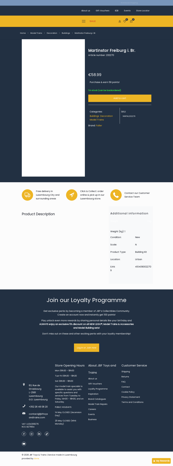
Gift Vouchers (95, 383)
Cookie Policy (128, 392)
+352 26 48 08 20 (38, 406)
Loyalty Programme (98, 388)
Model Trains (36, 33)
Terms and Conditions (132, 402)
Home (23, 33)
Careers (92, 409)
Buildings (66, 33)
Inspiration (93, 394)
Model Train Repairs (97, 404)
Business (92, 419)
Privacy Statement (131, 397)
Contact (126, 386)
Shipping (126, 371)
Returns (125, 376)
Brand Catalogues (97, 399)
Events (91, 414)
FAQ (123, 381)
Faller (99, 125)
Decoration (52, 33)
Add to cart (119, 98)
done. (36, 458)
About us (92, 378)
